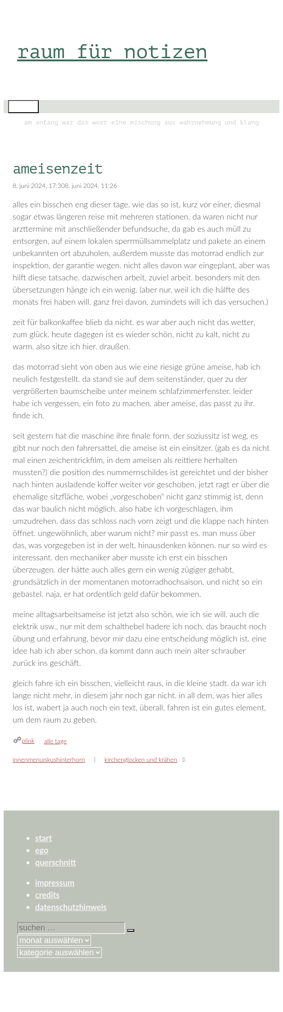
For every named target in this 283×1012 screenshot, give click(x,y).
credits (47, 895)
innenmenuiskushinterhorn (49, 759)
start (43, 838)
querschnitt (55, 862)
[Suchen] (130, 930)
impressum (54, 883)
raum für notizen (112, 52)
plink (28, 740)
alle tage (55, 741)
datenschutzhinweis (71, 907)
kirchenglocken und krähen (141, 759)
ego (41, 850)
